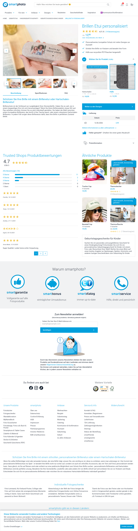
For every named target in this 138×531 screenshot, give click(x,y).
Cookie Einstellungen (13, 526)
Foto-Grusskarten (10, 423)
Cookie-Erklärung (37, 417)
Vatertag (60, 423)
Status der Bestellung (92, 432)
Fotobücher (7, 410)
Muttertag (61, 420)
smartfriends (89, 435)
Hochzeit (60, 429)
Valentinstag (62, 417)
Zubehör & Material (10, 434)
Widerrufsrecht (117, 405)
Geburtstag (61, 432)
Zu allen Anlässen (64, 438)
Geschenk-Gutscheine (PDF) (14, 443)
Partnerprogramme (37, 429)
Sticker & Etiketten (10, 440)
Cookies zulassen (127, 526)
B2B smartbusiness (37, 435)
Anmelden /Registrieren (93, 413)
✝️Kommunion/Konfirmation (112, 13)
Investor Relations (37, 432)
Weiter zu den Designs (93, 107)
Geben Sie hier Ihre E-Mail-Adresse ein (57, 321)
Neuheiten (61, 13)
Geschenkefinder (76, 13)
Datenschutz (35, 413)
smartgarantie (89, 438)
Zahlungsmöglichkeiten (93, 426)
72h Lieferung (89, 423)
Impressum (34, 423)
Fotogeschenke (9, 413)
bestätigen (47, 330)
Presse (33, 426)
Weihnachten (62, 410)
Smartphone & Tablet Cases (14, 430)
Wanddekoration (9, 417)
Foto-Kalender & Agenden (13, 437)
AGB (32, 420)
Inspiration (92, 13)
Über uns (33, 410)
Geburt (59, 435)
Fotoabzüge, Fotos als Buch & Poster (14, 427)
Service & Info (90, 405)
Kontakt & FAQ (89, 410)
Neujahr (60, 413)
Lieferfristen (88, 420)
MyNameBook (8, 420)
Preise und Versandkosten (94, 417)
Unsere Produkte (10, 405)
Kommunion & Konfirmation (67, 426)
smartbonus (88, 441)
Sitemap (87, 429)
